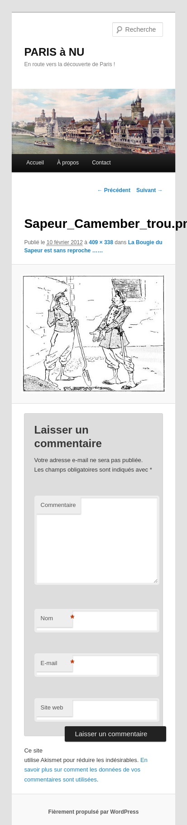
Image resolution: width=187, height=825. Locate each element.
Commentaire (58, 505)
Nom (56, 618)
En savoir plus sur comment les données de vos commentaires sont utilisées (85, 769)
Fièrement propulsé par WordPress (93, 812)
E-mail (56, 663)
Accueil (35, 162)
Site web (52, 707)
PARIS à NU (54, 52)
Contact (101, 162)
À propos (68, 162)
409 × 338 (101, 242)
